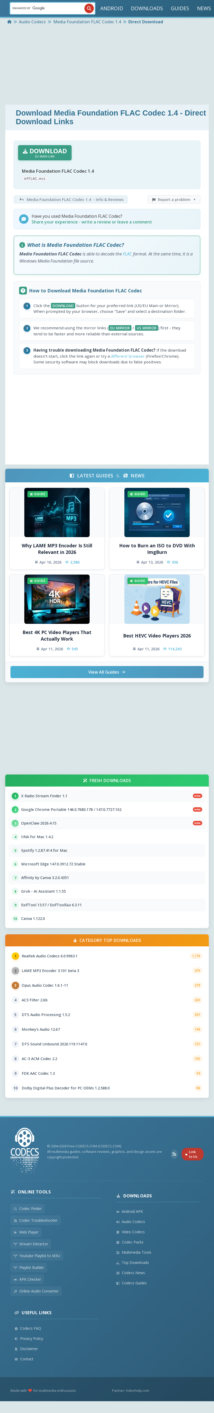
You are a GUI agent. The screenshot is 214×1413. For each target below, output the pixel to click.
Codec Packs (129, 1242)
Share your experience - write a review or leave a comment (92, 222)
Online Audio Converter (36, 1291)
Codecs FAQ (27, 1328)
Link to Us (191, 1154)
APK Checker (27, 1279)
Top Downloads (132, 1262)
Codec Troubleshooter (35, 1220)
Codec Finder (28, 1208)
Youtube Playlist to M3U (37, 1255)
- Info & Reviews (70, 199)
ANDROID (111, 8)
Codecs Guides (131, 1282)
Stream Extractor (31, 1243)
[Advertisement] (107, 65)
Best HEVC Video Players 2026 (157, 635)
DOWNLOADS (147, 8)
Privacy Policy (28, 1338)
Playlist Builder (29, 1267)
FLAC (127, 254)
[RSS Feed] (174, 1154)
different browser (128, 356)
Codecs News (130, 1272)
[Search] (52, 8)
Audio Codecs (130, 1221)
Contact (23, 1358)
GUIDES (180, 8)
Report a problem (174, 199)
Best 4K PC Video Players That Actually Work (56, 635)
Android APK (129, 1211)
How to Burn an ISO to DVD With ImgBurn (157, 548)
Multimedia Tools (133, 1252)
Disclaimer (26, 1348)
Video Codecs (130, 1231)
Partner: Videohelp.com (130, 1390)
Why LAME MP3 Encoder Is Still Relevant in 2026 (57, 548)
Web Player (26, 1232)
